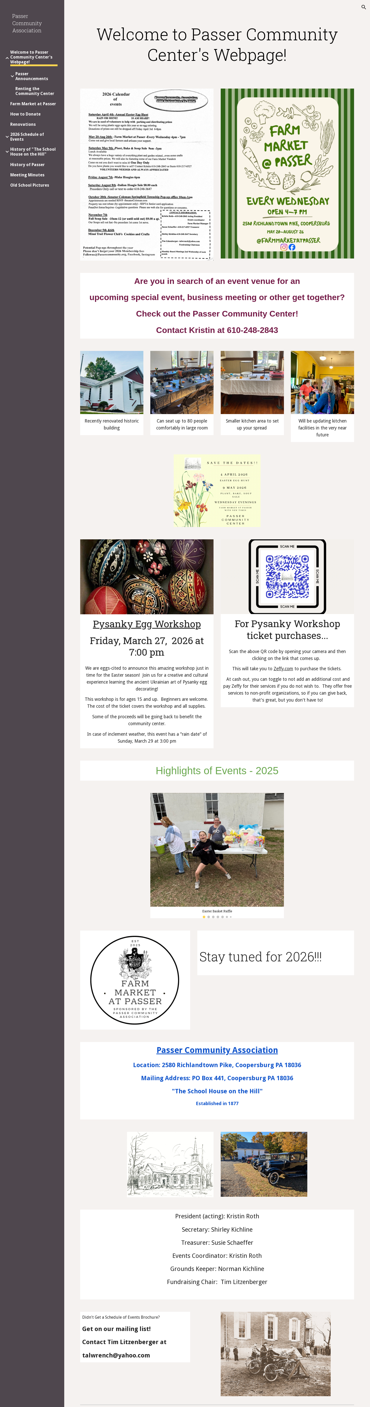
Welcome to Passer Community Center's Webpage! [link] (31, 57)
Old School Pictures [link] (29, 185)
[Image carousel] (217, 855)
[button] (364, 7)
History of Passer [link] (27, 164)
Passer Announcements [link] (31, 76)
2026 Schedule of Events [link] (27, 137)
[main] (217, 49)
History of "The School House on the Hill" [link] (33, 152)
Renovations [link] (23, 124)
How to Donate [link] (25, 114)
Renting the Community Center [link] (34, 91)
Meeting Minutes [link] (27, 175)
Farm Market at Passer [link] (33, 103)
